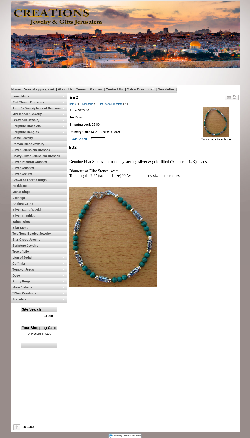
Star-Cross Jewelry (26, 239)
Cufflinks (19, 263)
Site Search (31, 309)
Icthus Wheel (21, 221)
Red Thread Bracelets (28, 102)
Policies (96, 89)
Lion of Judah (22, 257)
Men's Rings (21, 192)
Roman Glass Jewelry (28, 144)
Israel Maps (20, 96)
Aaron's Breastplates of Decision (36, 108)
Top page (27, 426)
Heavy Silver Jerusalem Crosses (36, 156)
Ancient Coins (22, 204)
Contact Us (114, 89)
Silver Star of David (26, 209)
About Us (65, 89)
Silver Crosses (23, 168)
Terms (81, 89)
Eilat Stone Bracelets (110, 104)
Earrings (18, 198)
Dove (16, 275)
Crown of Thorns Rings (29, 180)
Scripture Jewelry (25, 245)
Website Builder (132, 435)
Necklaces (20, 186)
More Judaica (22, 287)
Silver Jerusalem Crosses (31, 150)
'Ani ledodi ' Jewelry (27, 114)
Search (48, 315)
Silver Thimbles (23, 215)
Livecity (118, 435)
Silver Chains (22, 174)
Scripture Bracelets (26, 126)
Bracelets (19, 299)
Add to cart (79, 139)
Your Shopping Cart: (39, 328)
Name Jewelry (22, 138)
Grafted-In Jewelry (25, 120)
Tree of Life (20, 251)
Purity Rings (21, 281)
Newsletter (166, 89)
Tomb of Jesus (23, 269)
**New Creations (139, 89)
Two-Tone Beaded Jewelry (31, 233)
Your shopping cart (39, 89)
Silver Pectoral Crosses (29, 162)
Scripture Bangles (25, 132)
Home (16, 89)
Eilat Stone (20, 227)
